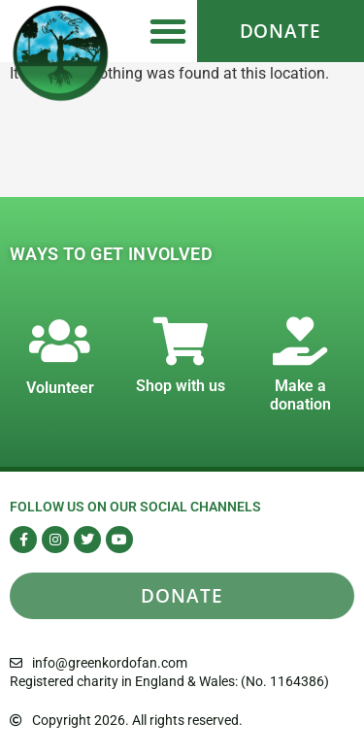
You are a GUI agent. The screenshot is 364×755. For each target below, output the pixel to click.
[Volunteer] (60, 340)
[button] (168, 31)
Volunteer (60, 387)
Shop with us (180, 386)
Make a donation (300, 395)
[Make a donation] (300, 340)
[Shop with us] (180, 340)
